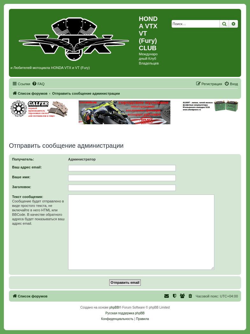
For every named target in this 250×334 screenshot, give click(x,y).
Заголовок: (21, 187)
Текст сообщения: (27, 197)
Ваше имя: (21, 177)
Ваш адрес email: (27, 167)
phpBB (114, 307)
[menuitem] (38, 84)
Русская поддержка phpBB (125, 313)
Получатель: (23, 159)
